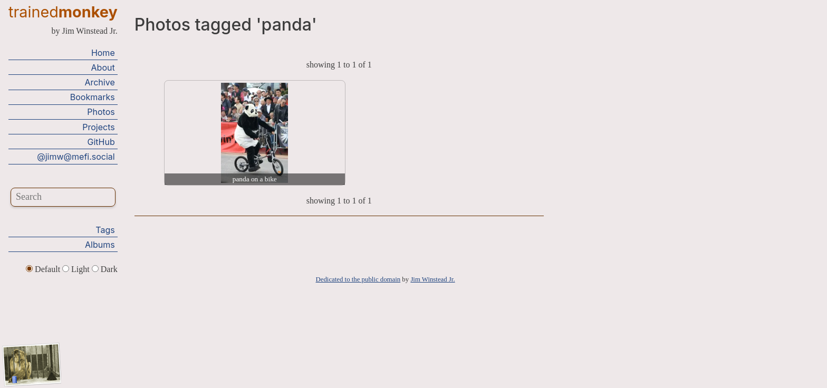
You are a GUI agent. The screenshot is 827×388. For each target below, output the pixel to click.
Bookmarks (92, 97)
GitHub (101, 142)
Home (103, 52)
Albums (100, 244)
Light (77, 269)
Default (44, 269)
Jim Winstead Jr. (432, 279)
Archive (99, 82)
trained (63, 12)
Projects (98, 127)
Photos (100, 111)
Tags (104, 230)
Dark (105, 269)
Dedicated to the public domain (358, 279)
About (103, 67)
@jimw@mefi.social (75, 156)
